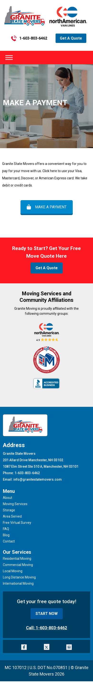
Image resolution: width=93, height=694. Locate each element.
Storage (9, 510)
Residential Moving (17, 558)
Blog (6, 535)
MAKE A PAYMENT (47, 207)
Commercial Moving (18, 565)
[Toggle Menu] (9, 57)
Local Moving (12, 571)
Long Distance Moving (19, 577)
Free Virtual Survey (17, 523)
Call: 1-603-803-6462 (46, 627)
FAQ (6, 529)
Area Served (12, 516)
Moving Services (15, 504)
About (7, 498)
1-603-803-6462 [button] (29, 38)
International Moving (18, 583)
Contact (9, 541)
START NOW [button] (47, 613)
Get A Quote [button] (71, 38)
